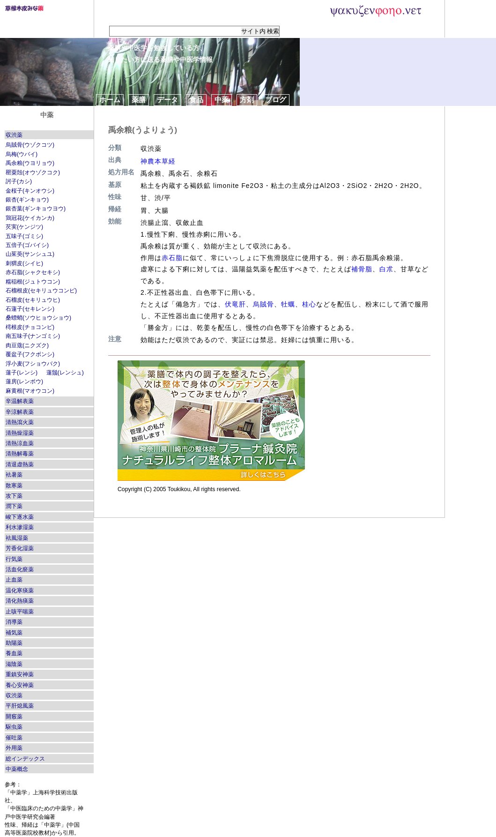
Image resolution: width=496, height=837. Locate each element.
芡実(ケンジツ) (24, 227)
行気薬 (14, 559)
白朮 (386, 269)
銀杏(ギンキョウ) (27, 199)
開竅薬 (14, 716)
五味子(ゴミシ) (24, 236)
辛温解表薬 (20, 401)
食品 (196, 100)
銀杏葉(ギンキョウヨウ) (36, 208)
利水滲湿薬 (20, 527)
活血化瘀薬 (20, 569)
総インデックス (25, 758)
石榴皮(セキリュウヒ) (33, 300)
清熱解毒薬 (20, 453)
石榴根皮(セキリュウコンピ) (41, 290)
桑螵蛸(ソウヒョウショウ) (38, 317)
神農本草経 (158, 161)
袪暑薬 (14, 474)
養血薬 (14, 653)
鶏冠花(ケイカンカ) (30, 218)
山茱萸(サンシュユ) (30, 254)
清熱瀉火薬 (20, 422)
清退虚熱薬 (20, 464)
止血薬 (14, 579)
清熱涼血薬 (20, 443)
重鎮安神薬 (20, 674)
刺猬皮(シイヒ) (24, 263)
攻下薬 (14, 496)
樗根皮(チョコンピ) (30, 327)
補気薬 (14, 632)
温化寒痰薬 (20, 590)
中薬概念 (17, 769)
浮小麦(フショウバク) (33, 363)
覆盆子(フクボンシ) (30, 354)
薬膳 (139, 100)
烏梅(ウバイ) (21, 154)
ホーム (109, 100)
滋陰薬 (14, 664)
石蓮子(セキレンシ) (30, 309)
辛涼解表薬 (20, 412)
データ (167, 100)
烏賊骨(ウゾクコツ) (30, 145)
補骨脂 (361, 269)
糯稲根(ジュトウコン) (33, 281)
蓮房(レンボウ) (24, 381)
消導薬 (14, 622)
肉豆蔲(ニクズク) (27, 345)
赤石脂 (172, 258)
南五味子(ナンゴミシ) (33, 336)
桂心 (309, 304)
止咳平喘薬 (20, 611)
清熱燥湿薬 (20, 433)
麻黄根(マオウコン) (30, 391)
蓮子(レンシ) (21, 372)
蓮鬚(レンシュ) (65, 372)
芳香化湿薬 (20, 548)
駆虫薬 (14, 727)
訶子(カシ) (19, 181)
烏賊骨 (263, 304)
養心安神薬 (20, 685)
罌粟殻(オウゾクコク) (33, 172)
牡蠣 (288, 304)
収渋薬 (14, 135)
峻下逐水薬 (20, 517)
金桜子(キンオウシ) (30, 190)
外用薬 (14, 748)
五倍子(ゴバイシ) (27, 245)
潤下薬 (14, 506)
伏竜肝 (235, 304)
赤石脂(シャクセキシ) (33, 272)
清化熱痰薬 (20, 601)
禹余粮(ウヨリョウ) (30, 163)
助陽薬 (14, 643)
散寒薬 (14, 485)
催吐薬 (14, 737)
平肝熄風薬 (20, 705)
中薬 (222, 100)
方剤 (247, 100)
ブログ (275, 100)
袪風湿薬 (17, 538)
